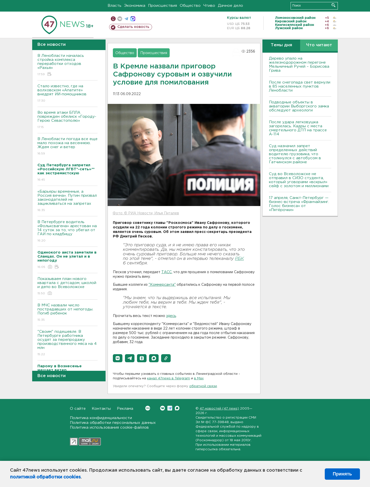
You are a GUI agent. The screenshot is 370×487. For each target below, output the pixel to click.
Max (177, 408)
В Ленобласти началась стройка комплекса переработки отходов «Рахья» (67, 65)
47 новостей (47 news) (219, 408)
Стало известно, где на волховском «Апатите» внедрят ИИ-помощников (67, 94)
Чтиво (209, 5)
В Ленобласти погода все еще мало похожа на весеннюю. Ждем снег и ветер (67, 146)
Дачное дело (230, 5)
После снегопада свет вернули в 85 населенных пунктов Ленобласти (299, 86)
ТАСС (166, 272)
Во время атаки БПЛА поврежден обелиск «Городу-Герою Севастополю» (67, 120)
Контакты (101, 408)
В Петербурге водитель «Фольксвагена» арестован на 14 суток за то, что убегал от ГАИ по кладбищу (67, 231)
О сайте (78, 408)
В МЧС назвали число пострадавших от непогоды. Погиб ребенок (67, 313)
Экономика (134, 5)
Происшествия (162, 5)
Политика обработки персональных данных (113, 422)
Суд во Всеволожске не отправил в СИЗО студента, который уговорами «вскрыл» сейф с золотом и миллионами (299, 180)
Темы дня (281, 45)
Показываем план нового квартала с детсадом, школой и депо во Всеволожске (67, 286)
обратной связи (203, 386)
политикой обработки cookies (45, 477)
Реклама (125, 408)
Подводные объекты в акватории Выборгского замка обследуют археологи (299, 106)
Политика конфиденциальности (101, 418)
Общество (190, 5)
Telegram (169, 408)
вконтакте (119, 18)
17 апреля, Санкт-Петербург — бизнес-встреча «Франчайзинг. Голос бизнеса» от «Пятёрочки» (299, 204)
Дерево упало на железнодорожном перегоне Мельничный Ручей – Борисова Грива (299, 64)
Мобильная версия (113, 18)
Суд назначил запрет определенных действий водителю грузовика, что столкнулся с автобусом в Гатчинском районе (295, 154)
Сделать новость (133, 26)
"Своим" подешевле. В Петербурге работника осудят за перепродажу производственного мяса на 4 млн (67, 343)
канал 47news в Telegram (168, 378)
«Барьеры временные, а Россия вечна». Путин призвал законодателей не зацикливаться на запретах (67, 201)
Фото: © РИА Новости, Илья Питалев (146, 213)
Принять (342, 473)
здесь (171, 315)
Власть (114, 5)
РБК (239, 259)
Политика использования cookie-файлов (109, 427)
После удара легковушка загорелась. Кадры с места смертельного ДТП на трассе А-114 (298, 128)
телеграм (126, 18)
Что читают (319, 45)
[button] (117, 358)
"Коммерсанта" (162, 284)
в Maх (199, 378)
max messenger (132, 18)
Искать (333, 5)
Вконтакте (147, 408)
